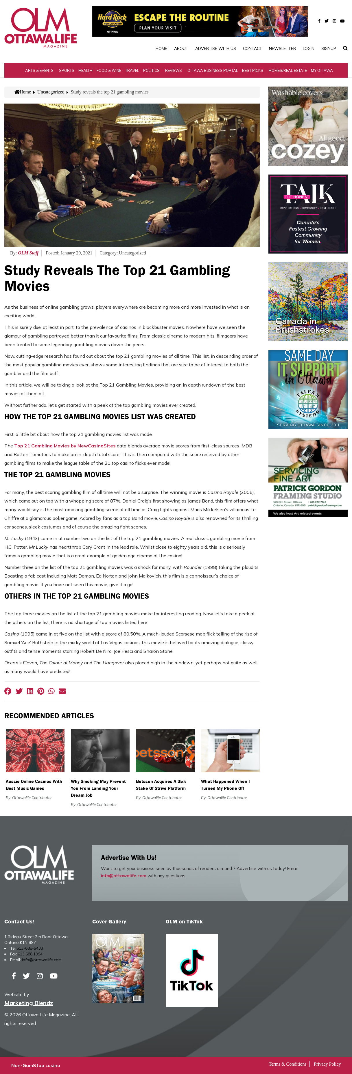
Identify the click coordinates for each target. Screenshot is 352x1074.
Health (85, 70)
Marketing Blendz (28, 1002)
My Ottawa (322, 70)
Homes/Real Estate (288, 70)
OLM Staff (28, 252)
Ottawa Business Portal (212, 70)
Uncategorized (50, 91)
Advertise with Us (215, 48)
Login (308, 48)
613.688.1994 (30, 954)
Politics (151, 70)
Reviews (173, 70)
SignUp (328, 48)
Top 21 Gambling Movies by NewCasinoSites (65, 446)
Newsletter (282, 48)
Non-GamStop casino (35, 1065)
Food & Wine (109, 70)
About (181, 48)
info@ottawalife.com (123, 875)
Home (161, 48)
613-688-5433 (29, 948)
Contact (252, 48)
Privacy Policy (327, 1064)
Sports (66, 70)
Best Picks (252, 70)
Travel (132, 70)
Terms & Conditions (287, 1064)
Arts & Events (39, 70)
